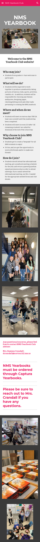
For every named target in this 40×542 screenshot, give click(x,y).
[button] (2, 3)
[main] (20, 20)
